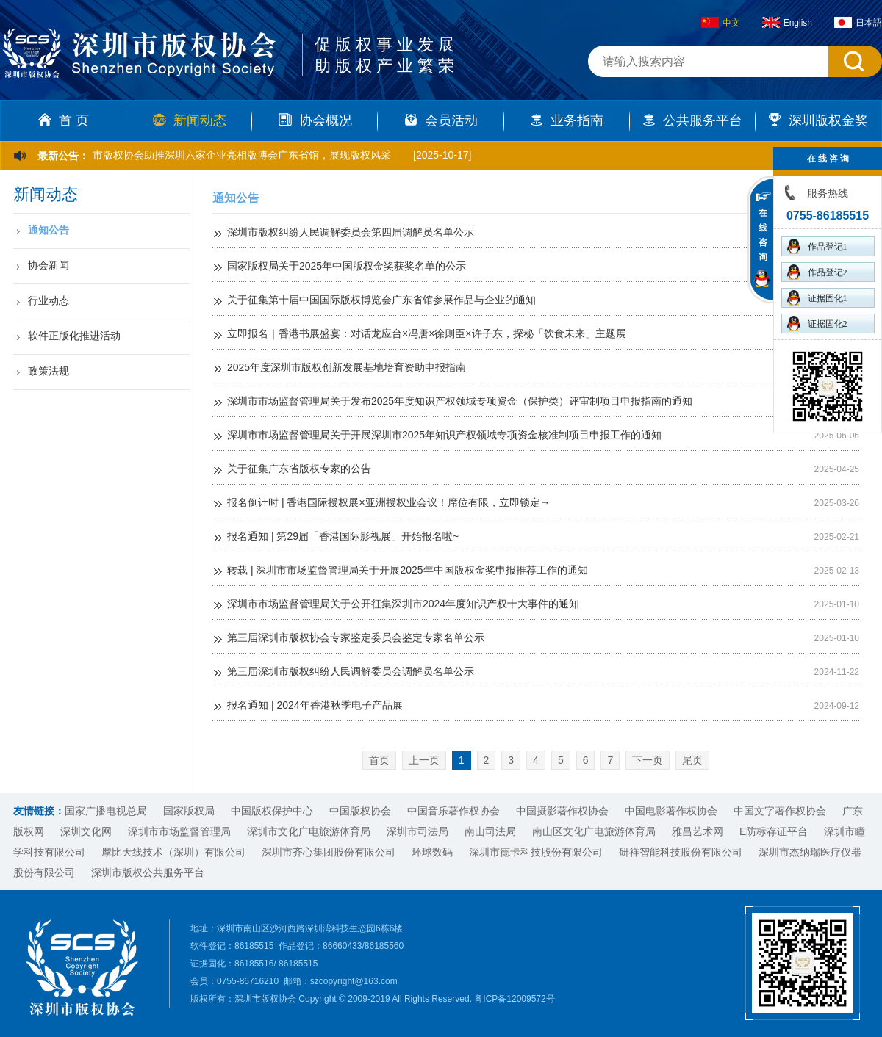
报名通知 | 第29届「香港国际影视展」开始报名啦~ (343, 536)
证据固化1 (817, 298)
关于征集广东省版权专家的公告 (299, 468)
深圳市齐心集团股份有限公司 (328, 852)
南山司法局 (490, 831)
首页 (379, 760)
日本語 (858, 23)
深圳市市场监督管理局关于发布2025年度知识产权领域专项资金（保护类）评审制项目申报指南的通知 (459, 401)
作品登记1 (817, 246)
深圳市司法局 (417, 831)
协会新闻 (48, 265)
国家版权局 (189, 811)
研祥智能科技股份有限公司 (680, 852)
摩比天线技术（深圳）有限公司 (173, 852)
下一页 (647, 760)
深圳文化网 (86, 831)
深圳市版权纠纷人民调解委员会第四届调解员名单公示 (350, 232)
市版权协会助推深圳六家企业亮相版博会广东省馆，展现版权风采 (242, 155)
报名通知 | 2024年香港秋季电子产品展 (315, 705)
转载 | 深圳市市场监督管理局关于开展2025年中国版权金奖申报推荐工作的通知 (407, 570)
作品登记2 (817, 272)
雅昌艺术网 (697, 831)
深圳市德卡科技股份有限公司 (536, 852)
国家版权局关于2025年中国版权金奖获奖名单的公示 (346, 266)
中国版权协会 (360, 811)
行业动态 (48, 300)
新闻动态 (189, 120)
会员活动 (441, 120)
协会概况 (315, 120)
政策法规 (48, 371)
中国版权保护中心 (272, 811)
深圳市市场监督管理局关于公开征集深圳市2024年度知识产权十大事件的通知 (403, 604)
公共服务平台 (692, 120)
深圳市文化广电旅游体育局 (308, 831)
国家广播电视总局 (106, 811)
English (787, 23)
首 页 (63, 120)
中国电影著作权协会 (671, 811)
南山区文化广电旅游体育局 (594, 831)
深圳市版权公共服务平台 (147, 872)
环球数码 (432, 852)
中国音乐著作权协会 (453, 811)
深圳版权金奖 (818, 120)
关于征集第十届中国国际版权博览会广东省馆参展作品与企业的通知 (381, 300)
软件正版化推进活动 (74, 336)
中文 (720, 23)
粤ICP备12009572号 (514, 999)
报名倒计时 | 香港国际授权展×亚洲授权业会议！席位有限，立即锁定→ (389, 502)
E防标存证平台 (773, 831)
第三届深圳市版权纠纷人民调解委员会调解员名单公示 (350, 671)
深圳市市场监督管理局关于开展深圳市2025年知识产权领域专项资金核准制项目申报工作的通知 (444, 435)
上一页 (424, 760)
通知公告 (48, 230)
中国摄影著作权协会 (562, 811)
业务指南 (566, 120)
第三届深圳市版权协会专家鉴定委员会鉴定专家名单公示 (355, 637)
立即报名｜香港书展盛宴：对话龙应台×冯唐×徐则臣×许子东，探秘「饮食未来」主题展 (426, 333)
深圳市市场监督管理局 (179, 831)
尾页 (692, 760)
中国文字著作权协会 (780, 811)
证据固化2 (817, 323)
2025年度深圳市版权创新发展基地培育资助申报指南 (346, 367)
